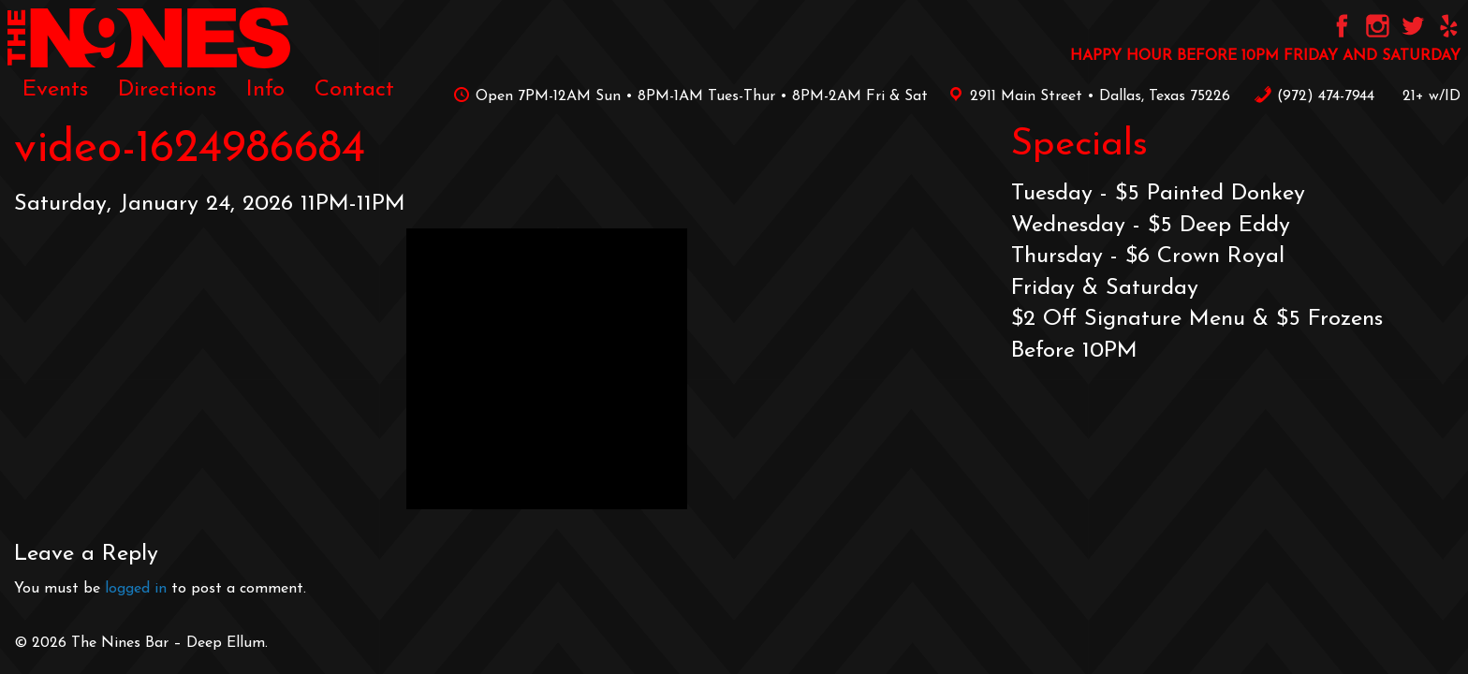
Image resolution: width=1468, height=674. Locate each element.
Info (265, 90)
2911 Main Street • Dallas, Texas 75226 (1086, 96)
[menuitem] (55, 89)
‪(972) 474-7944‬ (1314, 96)
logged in (136, 588)
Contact (354, 90)
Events (55, 90)
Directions (167, 90)
